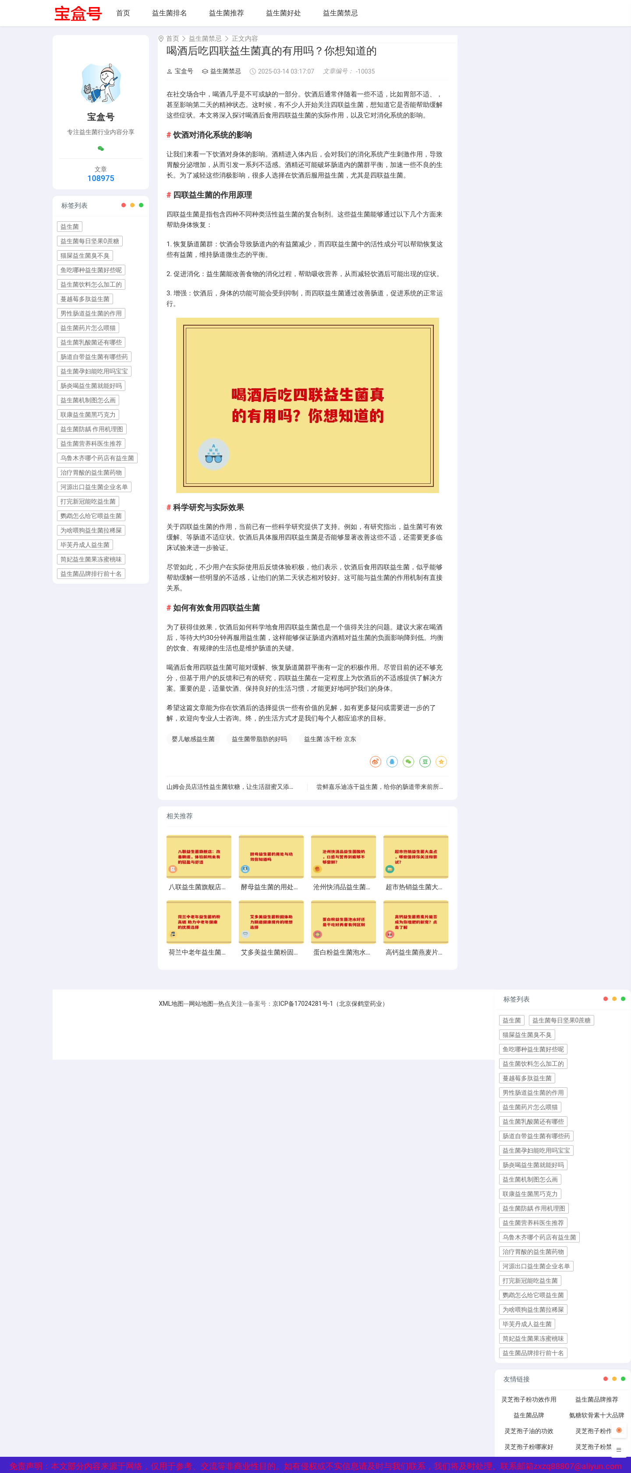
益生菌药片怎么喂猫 (88, 327)
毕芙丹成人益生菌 (85, 544)
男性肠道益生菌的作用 (91, 313)
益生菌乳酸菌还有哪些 (91, 342)
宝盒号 (180, 78)
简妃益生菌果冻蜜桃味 (91, 559)
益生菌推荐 (226, 13)
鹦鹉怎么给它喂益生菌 (91, 515)
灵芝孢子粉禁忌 (596, 1454)
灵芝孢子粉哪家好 (528, 1454)
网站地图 (201, 1011)
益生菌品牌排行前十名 (91, 573)
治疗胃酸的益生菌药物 (91, 472)
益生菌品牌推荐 (596, 1407)
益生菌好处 (283, 13)
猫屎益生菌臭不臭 (85, 255)
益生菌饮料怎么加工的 (91, 284)
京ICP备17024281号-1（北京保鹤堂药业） (330, 1011)
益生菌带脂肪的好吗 (259, 746)
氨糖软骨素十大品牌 (596, 1423)
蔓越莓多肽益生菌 (85, 298)
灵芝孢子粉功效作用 (529, 1407)
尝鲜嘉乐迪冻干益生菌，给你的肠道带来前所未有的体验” (394, 794)
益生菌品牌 (529, 1423)
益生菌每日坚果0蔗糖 (89, 241)
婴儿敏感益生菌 (193, 746)
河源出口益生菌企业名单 (94, 486)
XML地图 (171, 1011)
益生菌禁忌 (340, 13)
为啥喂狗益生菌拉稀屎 (91, 530)
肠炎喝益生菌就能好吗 (91, 385)
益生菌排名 (169, 13)
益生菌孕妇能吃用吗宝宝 (94, 371)
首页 (123, 13)
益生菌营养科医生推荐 (91, 443)
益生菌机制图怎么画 (88, 400)
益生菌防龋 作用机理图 (91, 429)
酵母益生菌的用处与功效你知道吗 (290, 895)
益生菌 (69, 226)
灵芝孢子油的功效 (528, 1438)
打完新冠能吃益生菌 (88, 501)
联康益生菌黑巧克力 (88, 414)
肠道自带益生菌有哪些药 (94, 356)
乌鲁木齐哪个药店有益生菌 (97, 457)
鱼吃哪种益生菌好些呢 (91, 269)
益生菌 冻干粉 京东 (330, 746)
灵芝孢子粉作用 (596, 1438)
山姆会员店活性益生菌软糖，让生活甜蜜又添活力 (234, 794)
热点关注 (230, 1011)
